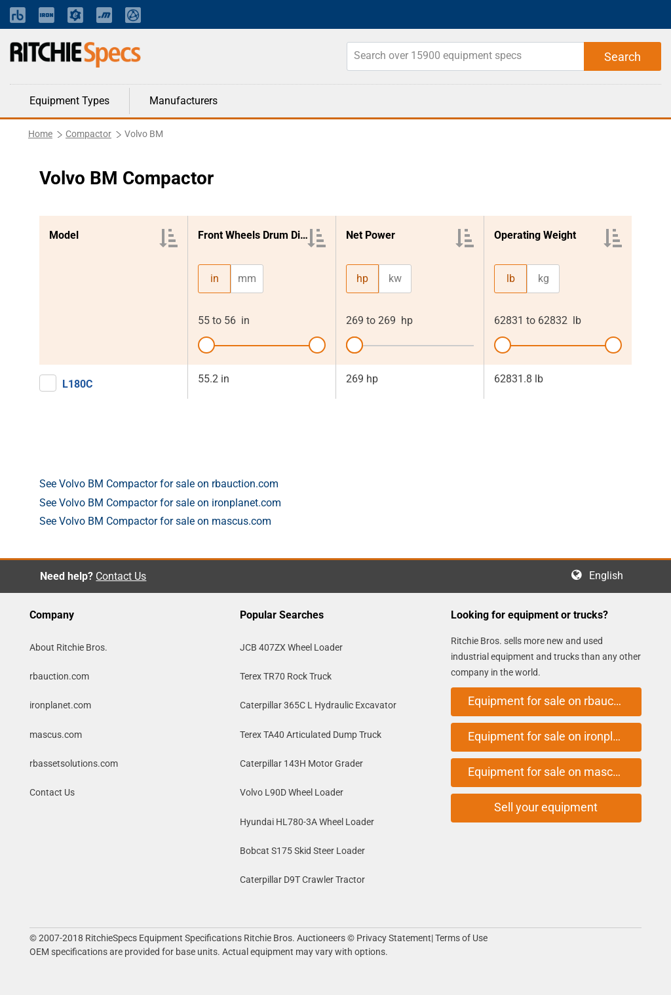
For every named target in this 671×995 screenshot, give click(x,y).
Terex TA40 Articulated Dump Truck (310, 734)
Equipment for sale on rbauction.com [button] (555, 701)
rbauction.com (59, 676)
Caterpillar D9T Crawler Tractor (302, 879)
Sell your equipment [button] (546, 807)
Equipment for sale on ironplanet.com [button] (555, 736)
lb (511, 278)
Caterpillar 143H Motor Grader (301, 763)
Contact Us (121, 576)
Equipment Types (69, 100)
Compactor (88, 134)
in (214, 278)
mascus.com (55, 734)
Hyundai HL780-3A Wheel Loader (307, 822)
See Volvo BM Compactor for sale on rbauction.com (158, 483)
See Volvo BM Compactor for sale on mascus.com (155, 521)
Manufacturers (183, 100)
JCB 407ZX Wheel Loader (291, 647)
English (610, 575)
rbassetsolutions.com (73, 763)
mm (247, 278)
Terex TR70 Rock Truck (286, 676)
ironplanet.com (60, 705)
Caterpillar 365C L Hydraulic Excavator (318, 705)
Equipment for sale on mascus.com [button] (555, 772)
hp (362, 278)
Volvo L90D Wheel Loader (291, 792)
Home (40, 134)
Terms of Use (460, 938)
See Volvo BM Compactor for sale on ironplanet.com (160, 503)
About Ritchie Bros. (68, 647)
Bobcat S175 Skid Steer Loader (302, 850)
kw (395, 278)
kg (543, 278)
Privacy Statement (393, 938)
